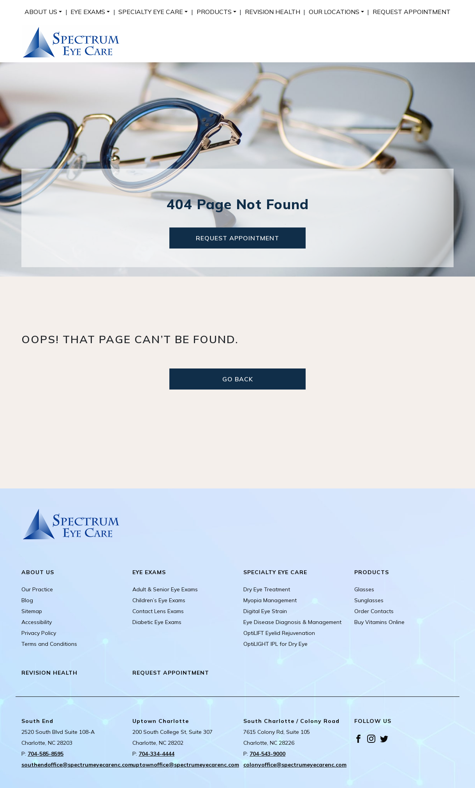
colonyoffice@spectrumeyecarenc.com (295, 764)
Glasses (364, 589)
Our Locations (334, 12)
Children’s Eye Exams (158, 600)
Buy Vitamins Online (379, 622)
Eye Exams (87, 12)
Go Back (237, 379)
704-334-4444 (156, 753)
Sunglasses (369, 600)
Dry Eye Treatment (266, 589)
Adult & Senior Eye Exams (165, 589)
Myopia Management (270, 600)
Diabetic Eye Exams (156, 622)
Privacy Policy (38, 632)
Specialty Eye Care (150, 12)
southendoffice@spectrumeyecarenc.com (77, 764)
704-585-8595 (45, 753)
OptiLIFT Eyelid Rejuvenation (279, 632)
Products (214, 12)
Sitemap (31, 611)
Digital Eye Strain (265, 611)
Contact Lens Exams (158, 611)
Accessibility (36, 622)
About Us (41, 12)
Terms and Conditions (49, 643)
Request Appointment (411, 12)
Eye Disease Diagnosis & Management (292, 622)
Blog (27, 600)
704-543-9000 (267, 753)
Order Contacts (374, 611)
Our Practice (37, 589)
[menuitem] (43, 11)
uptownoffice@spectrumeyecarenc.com (185, 764)
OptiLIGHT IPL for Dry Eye (275, 643)
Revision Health (272, 12)
